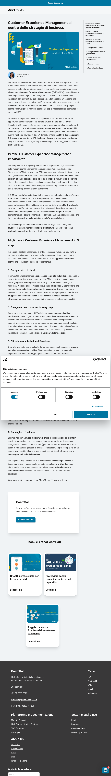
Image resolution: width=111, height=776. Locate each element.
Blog (13, 719)
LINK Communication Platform (25, 687)
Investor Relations (19, 723)
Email (90, 651)
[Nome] (24, 737)
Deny (55, 414)
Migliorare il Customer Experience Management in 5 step (94, 42)
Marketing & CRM (79, 695)
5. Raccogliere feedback (95, 68)
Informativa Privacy (16, 772)
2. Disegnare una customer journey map (96, 53)
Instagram (92, 655)
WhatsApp (92, 643)
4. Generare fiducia (93, 64)
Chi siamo (15, 707)
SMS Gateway (17, 691)
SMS (90, 647)
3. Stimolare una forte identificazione (94, 59)
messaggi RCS (14, 75)
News (13, 715)
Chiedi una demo (25, 482)
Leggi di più (16, 552)
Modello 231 (98, 772)
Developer (15, 695)
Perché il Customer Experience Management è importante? (94, 33)
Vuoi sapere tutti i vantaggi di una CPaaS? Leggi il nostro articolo (37, 443)
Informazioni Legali (38, 772)
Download (51, 552)
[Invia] (45, 744)
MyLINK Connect (18, 683)
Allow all (91, 414)
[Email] (24, 744)
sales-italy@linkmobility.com (24, 662)
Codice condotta (81, 772)
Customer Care (77, 691)
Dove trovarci (17, 711)
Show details (97, 406)
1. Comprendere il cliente (95, 48)
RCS (90, 639)
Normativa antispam (60, 772)
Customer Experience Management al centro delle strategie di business (94, 25)
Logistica (75, 687)
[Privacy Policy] (9, 749)
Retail (73, 683)
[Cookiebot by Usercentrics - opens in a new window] (97, 360)
